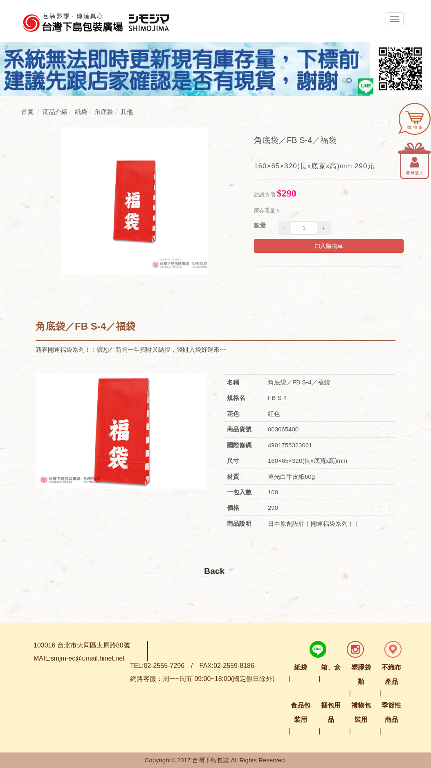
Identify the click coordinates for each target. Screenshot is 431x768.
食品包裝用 (300, 712)
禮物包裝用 (361, 712)
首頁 (27, 111)
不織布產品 (391, 674)
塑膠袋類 (361, 674)
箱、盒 (331, 667)
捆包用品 (331, 712)
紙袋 (300, 667)
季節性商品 (391, 712)
